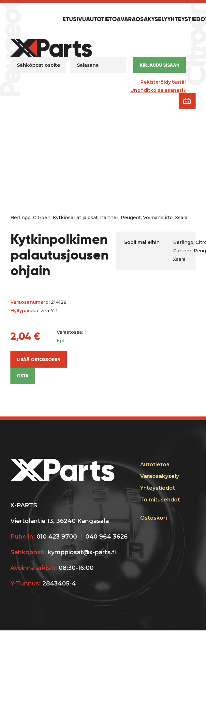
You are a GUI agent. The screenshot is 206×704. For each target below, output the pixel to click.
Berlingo (20, 217)
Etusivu (74, 19)
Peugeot (131, 217)
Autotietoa (103, 19)
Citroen (42, 217)
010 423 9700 (57, 536)
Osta (23, 376)
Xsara (181, 217)
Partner (109, 217)
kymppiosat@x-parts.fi (82, 552)
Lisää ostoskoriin (38, 359)
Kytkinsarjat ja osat (75, 217)
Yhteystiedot (157, 488)
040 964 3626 (106, 536)
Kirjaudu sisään (159, 65)
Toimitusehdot (160, 500)
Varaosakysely (144, 19)
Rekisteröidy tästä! (163, 82)
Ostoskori (153, 518)
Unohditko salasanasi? (158, 90)
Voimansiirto (158, 217)
